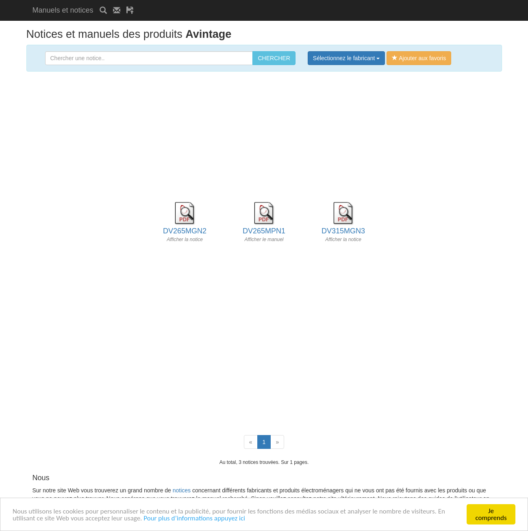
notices (182, 490)
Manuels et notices (63, 10)
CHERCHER (274, 58)
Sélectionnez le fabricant (346, 58)
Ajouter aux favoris (419, 58)
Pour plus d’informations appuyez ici (194, 518)
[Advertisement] (235, 3)
